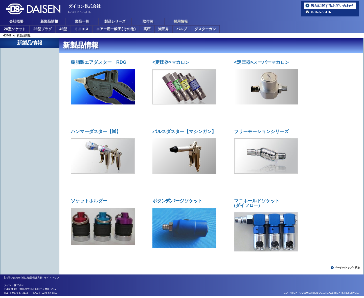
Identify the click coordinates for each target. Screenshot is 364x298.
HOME (7, 35)
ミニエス (82, 29)
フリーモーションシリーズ (261, 131)
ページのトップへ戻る (347, 267)
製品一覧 (82, 21)
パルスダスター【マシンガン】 (184, 131)
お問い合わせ (12, 277)
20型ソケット (15, 29)
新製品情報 (49, 21)
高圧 (147, 29)
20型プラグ (42, 29)
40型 (63, 29)
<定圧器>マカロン (171, 62)
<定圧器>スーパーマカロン (261, 62)
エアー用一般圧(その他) (116, 29)
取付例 (148, 21)
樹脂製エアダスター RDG (98, 62)
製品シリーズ (115, 21)
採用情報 (181, 21)
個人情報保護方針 (32, 277)
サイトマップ (51, 277)
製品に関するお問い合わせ (332, 6)
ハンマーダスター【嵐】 (96, 131)
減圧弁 (163, 29)
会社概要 (16, 21)
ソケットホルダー (89, 200)
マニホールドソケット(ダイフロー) (257, 203)
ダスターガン (205, 29)
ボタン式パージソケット (177, 200)
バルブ (181, 29)
